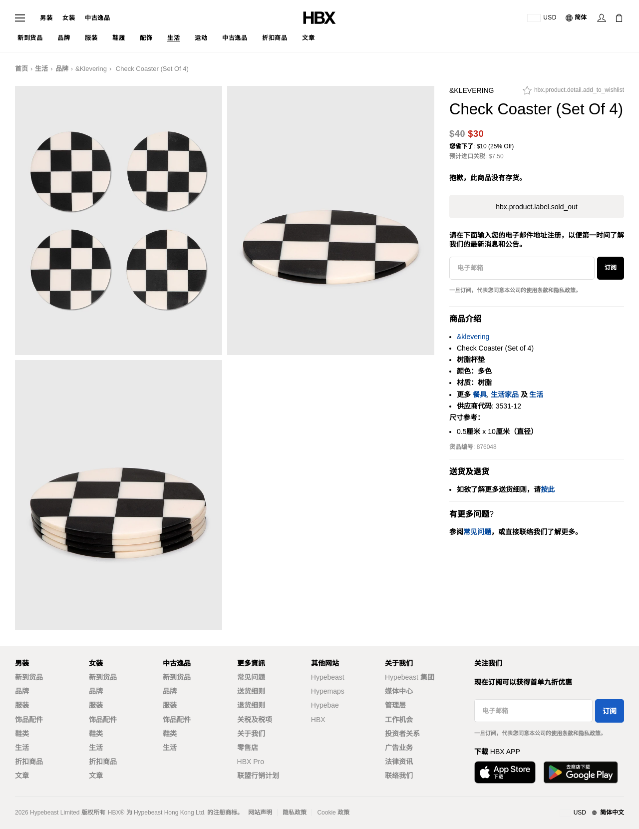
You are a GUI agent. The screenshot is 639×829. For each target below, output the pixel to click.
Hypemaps (327, 691)
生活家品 (505, 395)
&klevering (91, 68)
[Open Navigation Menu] (20, 18)
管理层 (395, 705)
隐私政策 (565, 290)
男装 (46, 18)
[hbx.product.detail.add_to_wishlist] (573, 93)
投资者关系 (402, 734)
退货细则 (251, 705)
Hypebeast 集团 (409, 677)
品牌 (61, 68)
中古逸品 (97, 18)
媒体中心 (399, 691)
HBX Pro (250, 762)
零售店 (247, 748)
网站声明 (260, 812)
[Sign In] (602, 18)
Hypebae (325, 705)
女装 (68, 18)
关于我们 (251, 734)
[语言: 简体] (576, 18)
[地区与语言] (592, 813)
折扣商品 (29, 762)
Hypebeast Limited (54, 812)
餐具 (480, 395)
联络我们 (399, 776)
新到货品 (29, 677)
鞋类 (22, 734)
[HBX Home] (319, 17)
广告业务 (399, 748)
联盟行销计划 (258, 776)
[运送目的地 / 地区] (542, 18)
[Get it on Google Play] (580, 772)
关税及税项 (254, 720)
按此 (548, 489)
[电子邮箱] (522, 268)
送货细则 (251, 691)
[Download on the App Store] (505, 772)
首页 (21, 68)
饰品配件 (29, 720)
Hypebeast (327, 677)
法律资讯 (399, 762)
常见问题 (251, 677)
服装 (22, 705)
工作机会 (399, 720)
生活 (41, 68)
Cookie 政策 (333, 812)
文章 (22, 776)
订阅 (611, 267)
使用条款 (537, 290)
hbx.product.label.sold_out (536, 207)
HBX (318, 720)
